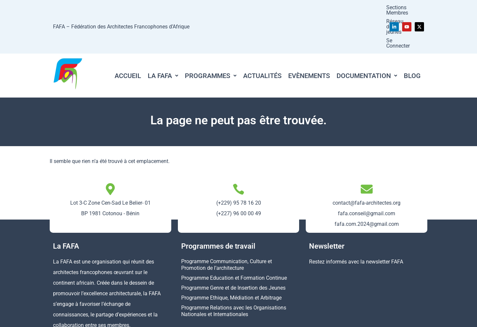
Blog (412, 38)
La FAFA (163, 38)
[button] (163, 38)
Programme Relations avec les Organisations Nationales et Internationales (233, 273)
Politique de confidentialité (356, 318)
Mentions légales (299, 318)
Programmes (211, 38)
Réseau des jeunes (320, 8)
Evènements (309, 38)
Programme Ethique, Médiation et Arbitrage (231, 260)
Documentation (367, 38)
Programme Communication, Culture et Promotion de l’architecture (226, 227)
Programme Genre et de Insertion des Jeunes (233, 250)
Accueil (128, 38)
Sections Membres (270, 8)
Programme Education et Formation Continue (234, 240)
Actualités (262, 38)
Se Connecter (364, 8)
